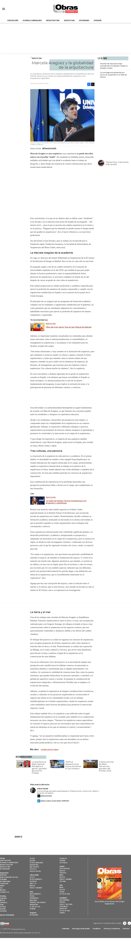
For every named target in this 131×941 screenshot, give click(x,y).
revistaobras (124, 923)
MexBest (63, 898)
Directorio (126, 928)
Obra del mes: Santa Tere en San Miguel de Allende (68, 327)
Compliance (96, 928)
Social (32, 896)
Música (32, 886)
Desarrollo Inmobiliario (32, 20)
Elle (61, 885)
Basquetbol (34, 865)
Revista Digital (35, 871)
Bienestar (63, 908)
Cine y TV (33, 883)
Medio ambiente (35, 894)
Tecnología (4, 883)
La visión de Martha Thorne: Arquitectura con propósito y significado (66, 502)
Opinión (3, 909)
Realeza (62, 871)
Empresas (3, 875)
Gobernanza (34, 898)
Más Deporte (34, 867)
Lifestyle (33, 869)
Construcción (12, 20)
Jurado (62, 913)
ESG (1, 888)
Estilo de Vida (65, 911)
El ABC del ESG (35, 907)
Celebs (62, 892)
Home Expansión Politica (9, 877)
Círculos (63, 873)
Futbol (32, 858)
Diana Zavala (42, 789)
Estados (3, 907)
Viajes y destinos (66, 904)
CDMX (2, 905)
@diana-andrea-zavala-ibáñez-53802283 (55, 801)
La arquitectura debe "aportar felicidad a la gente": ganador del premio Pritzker (38, 767)
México (2, 900)
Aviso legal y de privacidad (81, 928)
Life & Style (34, 875)
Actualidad (34, 915)
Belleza (62, 877)
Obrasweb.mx (129, 923)
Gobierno (3, 898)
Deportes (33, 881)
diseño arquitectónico (50, 750)
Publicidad (65, 928)
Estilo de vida (65, 894)
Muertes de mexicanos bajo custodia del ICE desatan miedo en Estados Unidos (114, 66)
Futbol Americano (36, 863)
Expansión (97, 20)
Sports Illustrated (7, 915)
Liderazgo (63, 858)
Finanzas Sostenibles (38, 902)
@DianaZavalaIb (49, 148)
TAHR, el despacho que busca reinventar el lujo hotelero (73, 765)
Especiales (63, 863)
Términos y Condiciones (111, 928)
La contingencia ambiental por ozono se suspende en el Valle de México (113, 75)
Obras (2, 858)
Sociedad (3, 911)
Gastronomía (64, 900)
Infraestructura (52, 20)
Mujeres (3, 890)
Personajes (64, 906)
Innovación (34, 904)
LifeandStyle (4, 892)
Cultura (63, 881)
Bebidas (62, 902)
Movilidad (33, 900)
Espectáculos (65, 868)
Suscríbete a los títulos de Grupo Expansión (109, 902)
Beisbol (32, 860)
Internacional (5, 881)
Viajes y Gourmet (36, 888)
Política (3, 896)
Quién (62, 866)
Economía (3, 879)
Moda (61, 875)
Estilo (32, 877)
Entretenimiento (36, 879)
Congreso (3, 902)
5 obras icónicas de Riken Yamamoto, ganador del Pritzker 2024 (105, 766)
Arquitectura (69, 20)
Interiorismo (84, 20)
